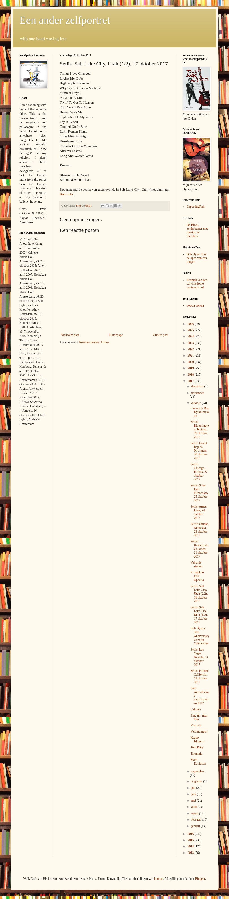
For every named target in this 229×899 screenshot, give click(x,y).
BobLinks (66, 194)
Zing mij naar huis (199, 717)
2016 (191, 834)
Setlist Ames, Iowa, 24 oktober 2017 (199, 512)
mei (194, 800)
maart (195, 813)
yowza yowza (195, 305)
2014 (191, 846)
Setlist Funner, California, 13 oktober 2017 (200, 676)
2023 (191, 343)
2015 (191, 840)
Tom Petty (197, 747)
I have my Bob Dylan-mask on (200, 412)
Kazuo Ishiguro (197, 739)
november (197, 393)
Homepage (116, 335)
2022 (191, 349)
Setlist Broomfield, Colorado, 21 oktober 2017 (200, 549)
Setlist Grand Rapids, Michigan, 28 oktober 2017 (199, 450)
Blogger (200, 878)
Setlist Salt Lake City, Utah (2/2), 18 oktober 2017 (199, 593)
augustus (197, 781)
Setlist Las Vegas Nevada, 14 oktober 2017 (199, 657)
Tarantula (196, 753)
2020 (191, 362)
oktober (196, 403)
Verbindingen (199, 731)
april (194, 806)
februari (196, 819)
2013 (191, 852)
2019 (191, 368)
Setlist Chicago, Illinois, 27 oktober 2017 (199, 471)
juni (194, 794)
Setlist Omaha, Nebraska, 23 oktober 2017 (200, 529)
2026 (191, 324)
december (197, 386)
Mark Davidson (198, 761)
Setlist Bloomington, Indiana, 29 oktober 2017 (200, 429)
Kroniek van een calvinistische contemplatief (197, 283)
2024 (191, 336)
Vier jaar (196, 725)
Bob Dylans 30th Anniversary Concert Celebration (200, 636)
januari (196, 826)
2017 (191, 381)
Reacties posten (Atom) (94, 342)
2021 (191, 355)
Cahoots (196, 709)
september (197, 771)
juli (193, 787)
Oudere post (160, 335)
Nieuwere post (70, 335)
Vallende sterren (196, 564)
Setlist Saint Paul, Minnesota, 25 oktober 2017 (199, 493)
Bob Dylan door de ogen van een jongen (197, 258)
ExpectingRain (196, 206)
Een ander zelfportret (64, 20)
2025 (191, 330)
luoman (158, 878)
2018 (191, 374)
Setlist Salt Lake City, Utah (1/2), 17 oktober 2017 (199, 615)
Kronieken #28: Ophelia (197, 576)
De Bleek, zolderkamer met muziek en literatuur (197, 230)
